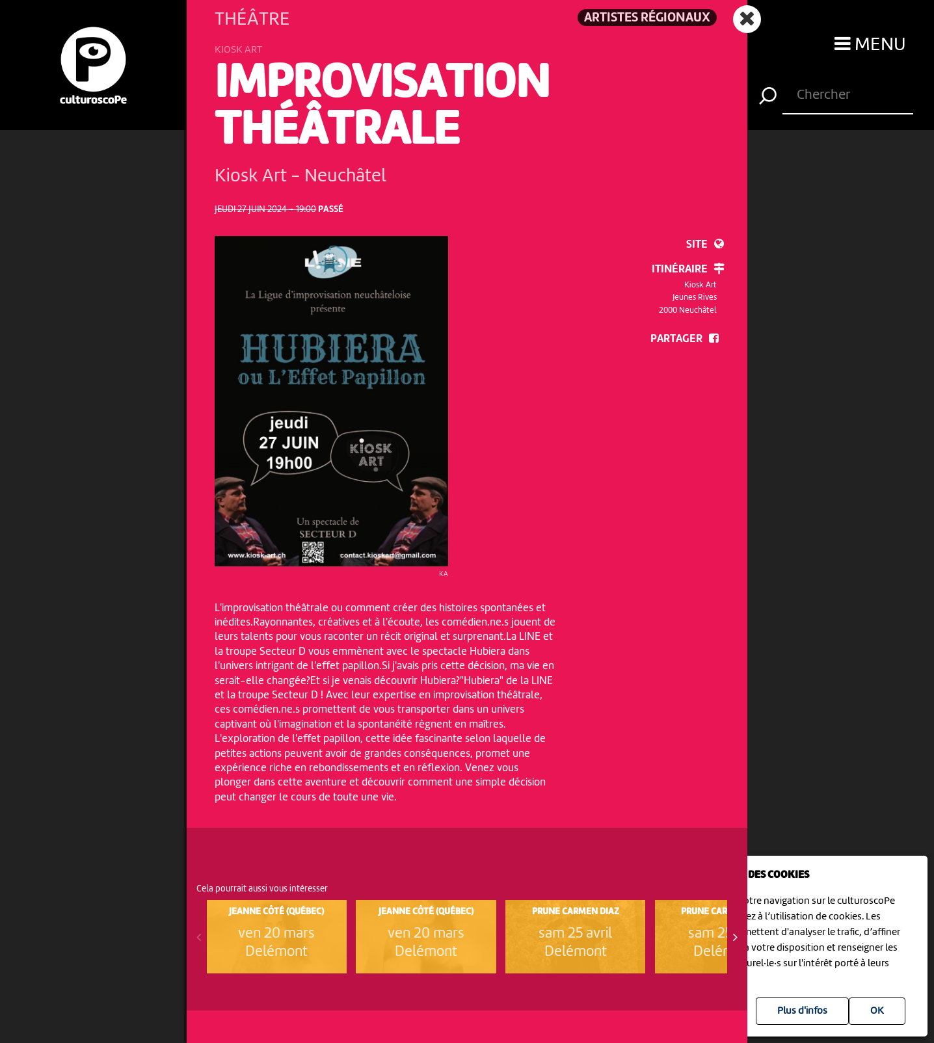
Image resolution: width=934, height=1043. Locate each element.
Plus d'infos (802, 1011)
